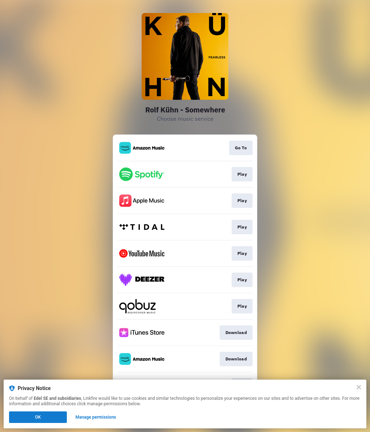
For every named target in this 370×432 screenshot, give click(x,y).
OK (38, 417)
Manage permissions (96, 417)
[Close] (359, 387)
